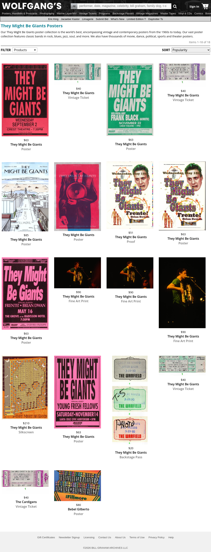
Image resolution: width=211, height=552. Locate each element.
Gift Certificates (46, 537)
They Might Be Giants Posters (32, 25)
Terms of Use (137, 537)
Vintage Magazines (147, 13)
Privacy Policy (157, 537)
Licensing (89, 537)
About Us (120, 537)
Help (171, 537)
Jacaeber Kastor (70, 19)
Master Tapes (168, 13)
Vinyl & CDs (185, 13)
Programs (104, 13)
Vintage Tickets (88, 13)
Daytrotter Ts (155, 19)
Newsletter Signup (69, 537)
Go (175, 6)
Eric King (53, 19)
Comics (198, 13)
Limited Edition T (136, 19)
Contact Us (104, 537)
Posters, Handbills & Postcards (19, 13)
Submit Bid (102, 19)
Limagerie (87, 19)
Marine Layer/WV (67, 13)
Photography (47, 13)
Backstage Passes (123, 13)
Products (20, 50)
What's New (117, 19)
